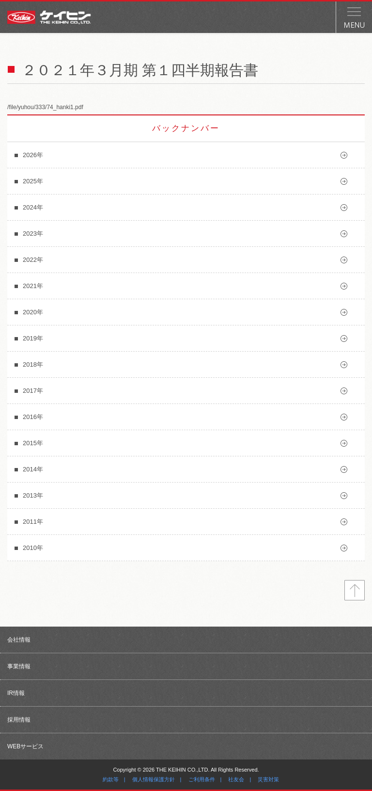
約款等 (111, 779)
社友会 (236, 779)
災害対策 (268, 779)
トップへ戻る (354, 590)
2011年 (33, 521)
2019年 (33, 338)
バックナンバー (186, 128)
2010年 (33, 547)
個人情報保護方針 (153, 779)
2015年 (33, 443)
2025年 (33, 181)
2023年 (33, 233)
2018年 (33, 364)
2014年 (33, 469)
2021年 (33, 286)
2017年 (33, 390)
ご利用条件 (201, 779)
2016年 (33, 416)
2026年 (33, 155)
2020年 (33, 312)
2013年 (33, 495)
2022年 (33, 259)
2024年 (33, 207)
